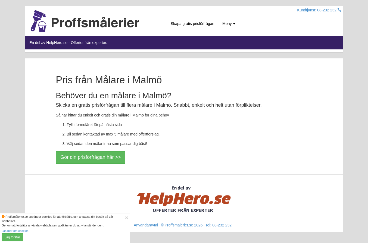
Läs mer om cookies (15, 230)
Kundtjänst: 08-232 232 (319, 10)
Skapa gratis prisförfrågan (192, 23)
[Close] (126, 217)
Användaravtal (146, 225)
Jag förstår (12, 237)
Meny (228, 23)
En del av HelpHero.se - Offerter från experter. (68, 42)
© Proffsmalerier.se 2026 (181, 225)
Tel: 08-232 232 (218, 225)
